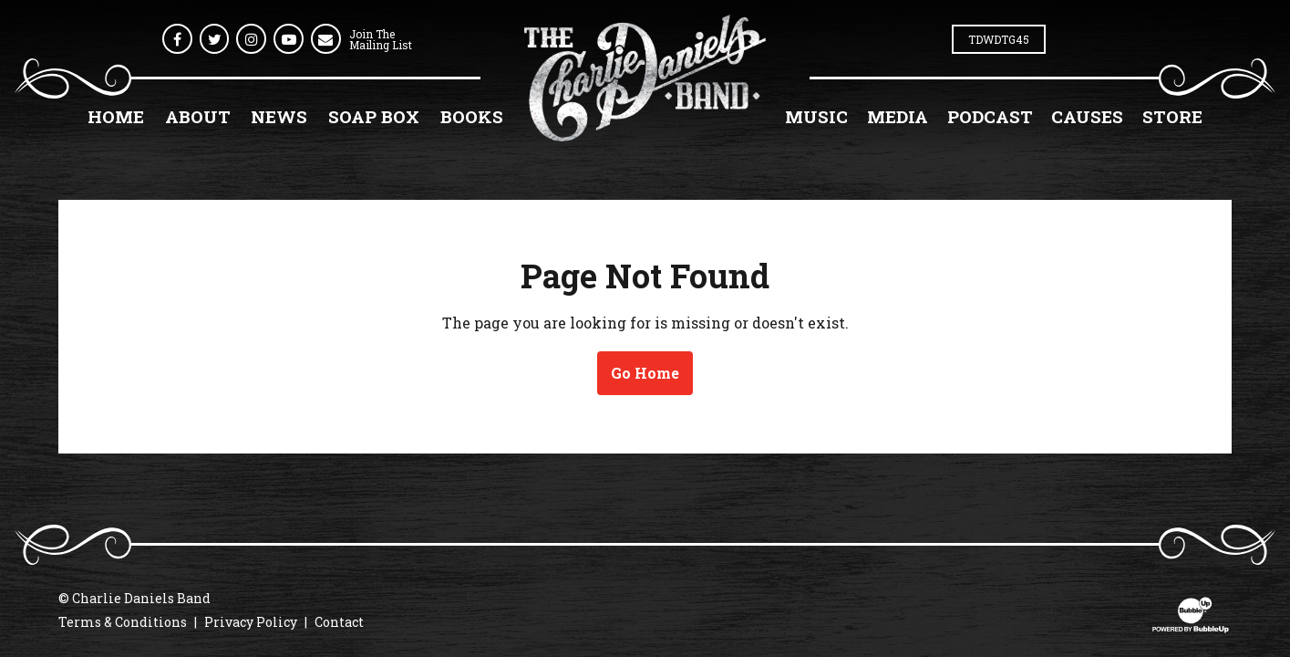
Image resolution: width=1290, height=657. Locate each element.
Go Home (645, 372)
